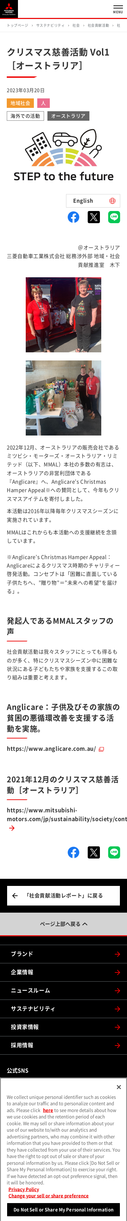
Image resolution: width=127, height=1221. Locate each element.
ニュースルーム (30, 990)
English (83, 200)
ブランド (22, 954)
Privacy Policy (23, 1192)
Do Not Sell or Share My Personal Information (63, 1212)
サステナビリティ (33, 1008)
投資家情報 (25, 1027)
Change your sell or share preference (48, 1198)
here (48, 1113)
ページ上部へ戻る (60, 923)
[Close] (118, 1089)
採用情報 (22, 1045)
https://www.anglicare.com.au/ (51, 748)
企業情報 (22, 972)
